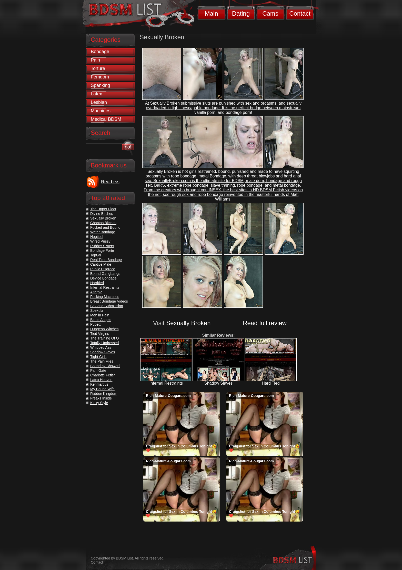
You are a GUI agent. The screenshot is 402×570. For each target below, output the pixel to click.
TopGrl (95, 255)
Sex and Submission (106, 306)
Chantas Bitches (103, 223)
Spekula (96, 310)
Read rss (110, 181)
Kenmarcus (99, 384)
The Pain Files (101, 361)
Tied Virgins (99, 334)
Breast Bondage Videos (109, 301)
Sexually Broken (188, 322)
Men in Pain (99, 315)
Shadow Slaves (218, 383)
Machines (100, 110)
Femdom (100, 76)
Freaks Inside (101, 398)
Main (211, 13)
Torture (98, 68)
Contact (299, 13)
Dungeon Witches (104, 329)
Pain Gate (98, 370)
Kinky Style (99, 403)
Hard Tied (270, 383)
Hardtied (97, 283)
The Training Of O (104, 338)
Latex (96, 93)
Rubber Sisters (102, 246)
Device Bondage (103, 278)
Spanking (100, 85)
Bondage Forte (102, 250)
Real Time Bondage (106, 260)
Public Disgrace (102, 269)
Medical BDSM (106, 119)
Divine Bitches (101, 214)
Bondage (100, 51)
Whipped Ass (100, 347)
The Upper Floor (103, 209)
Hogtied (96, 237)
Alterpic (96, 292)
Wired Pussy (100, 241)
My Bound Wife (102, 389)
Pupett (95, 324)
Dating (241, 13)
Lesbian (99, 102)
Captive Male (100, 264)
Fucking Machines (104, 297)
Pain (95, 60)
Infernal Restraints (166, 383)
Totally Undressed (104, 343)
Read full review (265, 322)
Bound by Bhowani (105, 366)
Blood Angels (100, 320)
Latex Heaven (101, 380)
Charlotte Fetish (103, 375)
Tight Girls (98, 357)
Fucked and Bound (105, 227)
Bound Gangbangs (105, 274)
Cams (270, 13)
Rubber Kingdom (103, 394)
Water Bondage (102, 232)
